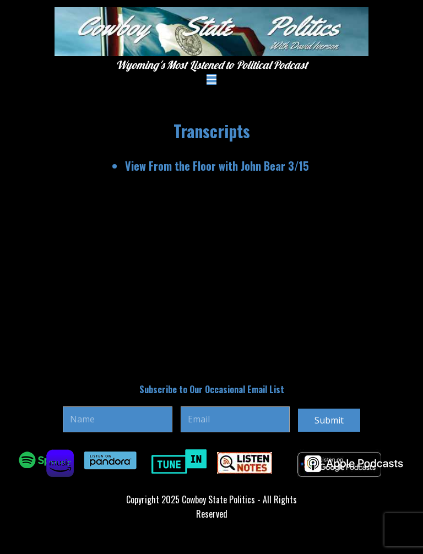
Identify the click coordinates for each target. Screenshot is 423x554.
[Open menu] (211, 79)
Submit (329, 420)
